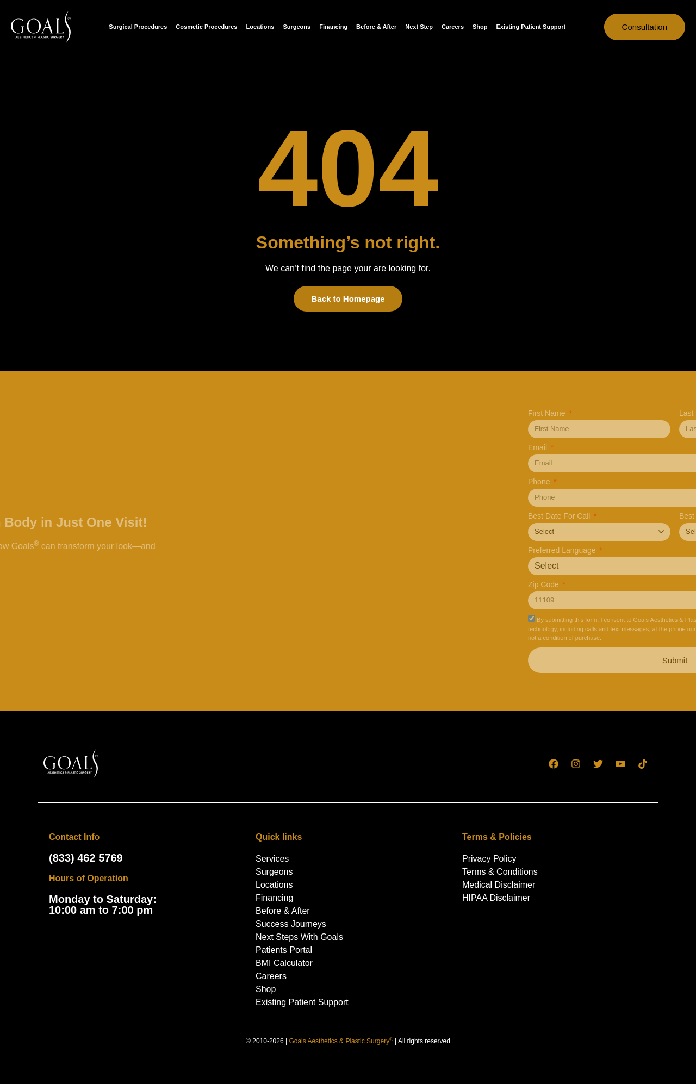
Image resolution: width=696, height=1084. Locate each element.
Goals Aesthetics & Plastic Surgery (341, 1041)
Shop (480, 26)
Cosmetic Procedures (206, 26)
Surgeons (296, 26)
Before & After (376, 26)
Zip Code (623, 585)
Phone (619, 482)
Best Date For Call (639, 516)
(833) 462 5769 (86, 858)
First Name (626, 413)
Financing (333, 26)
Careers (453, 26)
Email (617, 448)
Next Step (419, 26)
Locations (260, 26)
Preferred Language (641, 550)
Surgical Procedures (138, 26)
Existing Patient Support (531, 26)
